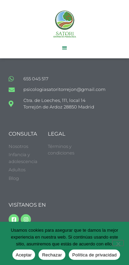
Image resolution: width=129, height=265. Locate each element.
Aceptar (24, 254)
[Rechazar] (118, 243)
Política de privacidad (94, 254)
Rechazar (52, 254)
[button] (64, 47)
